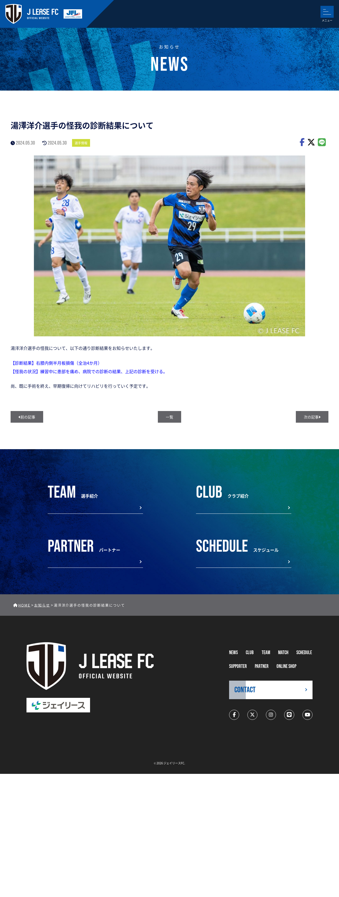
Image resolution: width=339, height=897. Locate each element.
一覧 (169, 417)
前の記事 (27, 417)
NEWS (233, 653)
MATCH (283, 653)
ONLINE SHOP (286, 666)
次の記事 (312, 417)
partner (262, 666)
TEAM (266, 653)
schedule (304, 653)
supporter (238, 666)
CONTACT (245, 690)
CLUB (250, 653)
